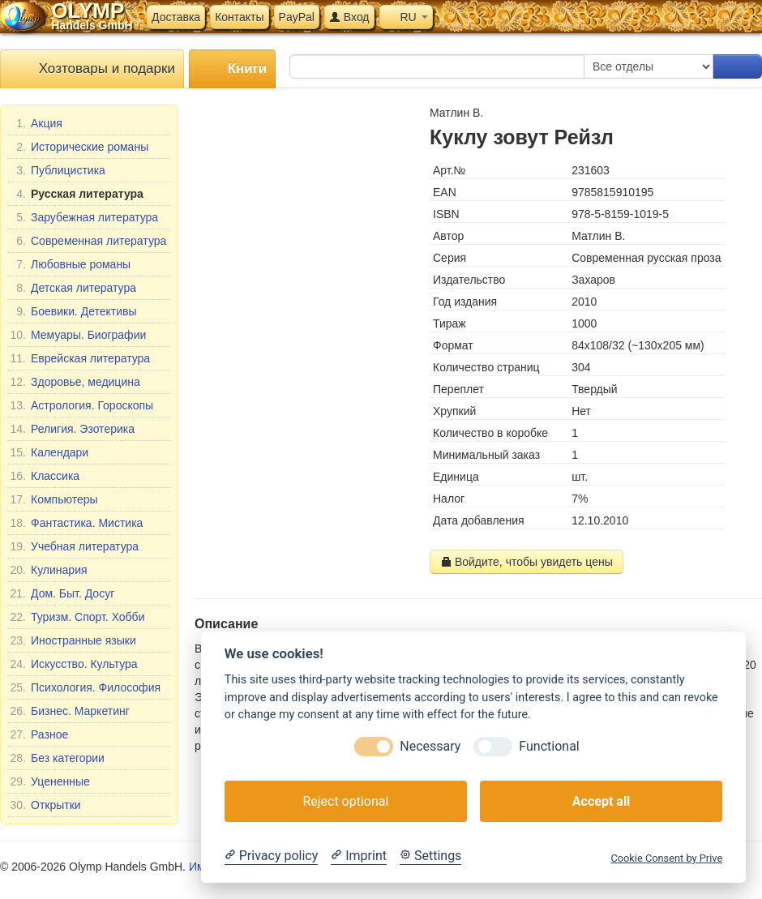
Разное (39, 734)
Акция (36, 123)
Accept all (601, 801)
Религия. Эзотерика (72, 429)
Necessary (430, 746)
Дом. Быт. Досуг (62, 593)
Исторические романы (79, 147)
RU (406, 17)
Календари (49, 452)
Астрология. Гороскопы (81, 405)
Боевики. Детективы (73, 311)
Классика (44, 476)
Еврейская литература (80, 358)
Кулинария (49, 570)
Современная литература (88, 241)
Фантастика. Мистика (76, 523)
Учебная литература (74, 546)
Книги (232, 69)
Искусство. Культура (74, 664)
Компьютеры (54, 499)
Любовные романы (70, 264)
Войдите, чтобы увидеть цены (526, 561)
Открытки (45, 805)
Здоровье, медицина (75, 382)
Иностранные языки (73, 640)
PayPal (297, 17)
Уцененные (50, 781)
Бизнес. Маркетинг (70, 711)
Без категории (57, 758)
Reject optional (345, 801)
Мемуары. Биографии (78, 335)
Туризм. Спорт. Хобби (77, 617)
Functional (549, 746)
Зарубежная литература (84, 217)
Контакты (239, 17)
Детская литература (73, 288)
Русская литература (76, 194)
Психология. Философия (85, 687)
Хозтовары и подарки (92, 69)
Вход (349, 17)
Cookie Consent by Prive (666, 858)
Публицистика (57, 170)
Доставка (176, 17)
